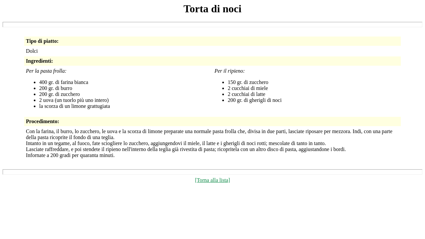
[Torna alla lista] (212, 180)
